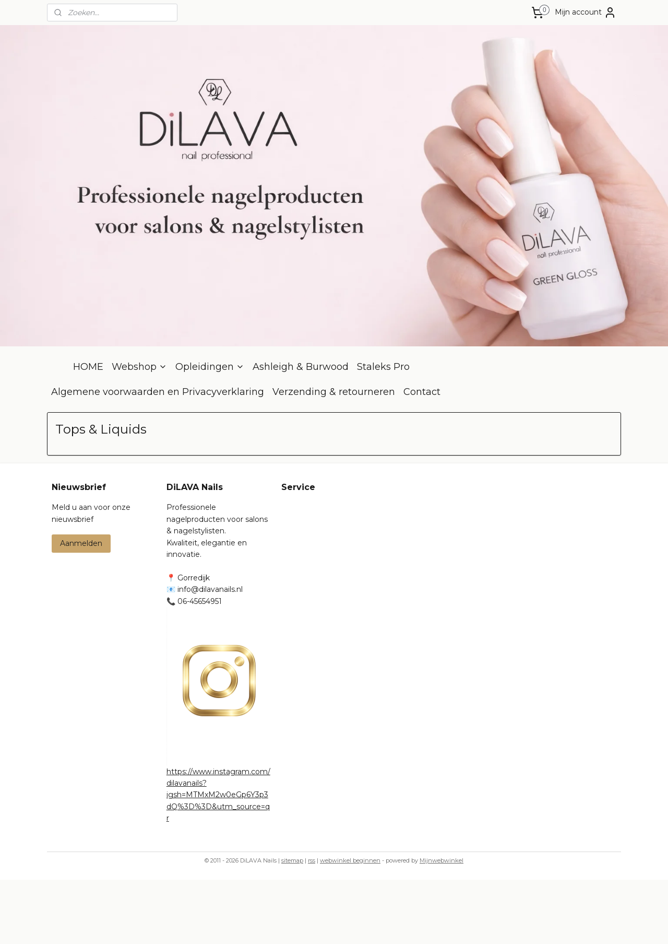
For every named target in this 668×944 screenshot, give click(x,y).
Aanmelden (81, 607)
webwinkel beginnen (350, 924)
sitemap (292, 924)
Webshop (139, 431)
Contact (421, 456)
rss (311, 924)
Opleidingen (209, 431)
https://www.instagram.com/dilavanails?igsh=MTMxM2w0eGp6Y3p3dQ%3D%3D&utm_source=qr (218, 859)
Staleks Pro (383, 431)
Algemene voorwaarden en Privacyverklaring (157, 456)
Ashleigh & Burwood (301, 431)
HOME (88, 431)
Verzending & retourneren (333, 456)
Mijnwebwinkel (441, 924)
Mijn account (585, 12)
